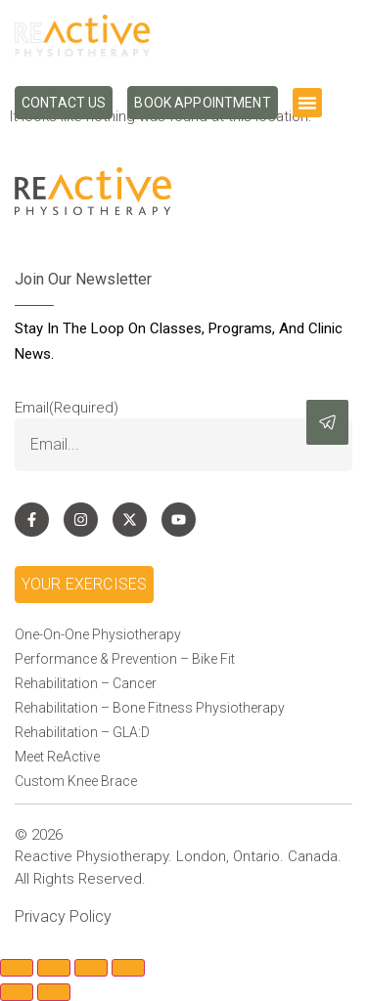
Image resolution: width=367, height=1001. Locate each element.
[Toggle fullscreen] (53, 968)
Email (66, 408)
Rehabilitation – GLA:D (82, 732)
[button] (307, 102)
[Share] (91, 968)
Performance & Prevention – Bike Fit (125, 659)
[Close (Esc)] (128, 968)
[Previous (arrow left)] (16, 992)
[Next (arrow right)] (53, 992)
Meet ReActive (57, 756)
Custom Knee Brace (76, 781)
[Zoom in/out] (16, 968)
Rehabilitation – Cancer (86, 683)
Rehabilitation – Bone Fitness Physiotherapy (150, 708)
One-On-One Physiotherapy (98, 634)
